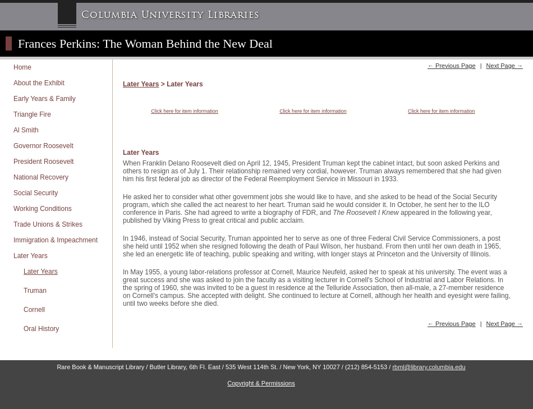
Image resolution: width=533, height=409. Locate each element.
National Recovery (40, 177)
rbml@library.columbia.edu (428, 367)
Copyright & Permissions (261, 383)
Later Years (30, 256)
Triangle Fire (32, 114)
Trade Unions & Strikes (47, 224)
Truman (35, 291)
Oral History (41, 329)
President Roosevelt (43, 162)
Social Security (35, 193)
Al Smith (26, 130)
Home (22, 67)
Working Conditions (42, 209)
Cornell (34, 310)
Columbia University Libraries (170, 15)
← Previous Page (452, 65)
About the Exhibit (39, 83)
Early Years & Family (44, 99)
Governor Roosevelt (43, 146)
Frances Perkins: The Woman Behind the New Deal (145, 43)
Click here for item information (184, 111)
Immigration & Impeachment (55, 240)
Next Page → (504, 65)
